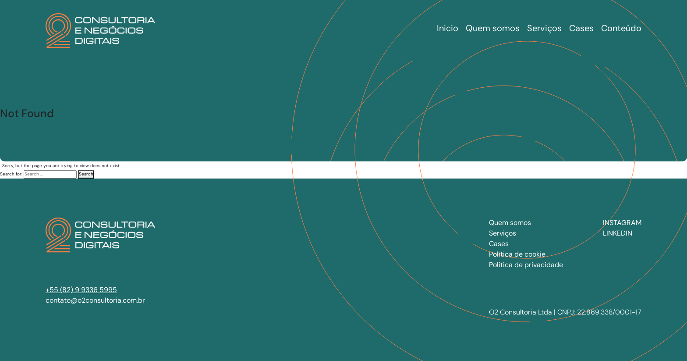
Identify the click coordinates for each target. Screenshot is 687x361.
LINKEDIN (617, 233)
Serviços (502, 233)
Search (86, 174)
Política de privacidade (526, 264)
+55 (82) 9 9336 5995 (81, 289)
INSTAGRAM (622, 222)
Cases (499, 243)
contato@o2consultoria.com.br (95, 300)
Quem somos (510, 222)
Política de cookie (517, 254)
